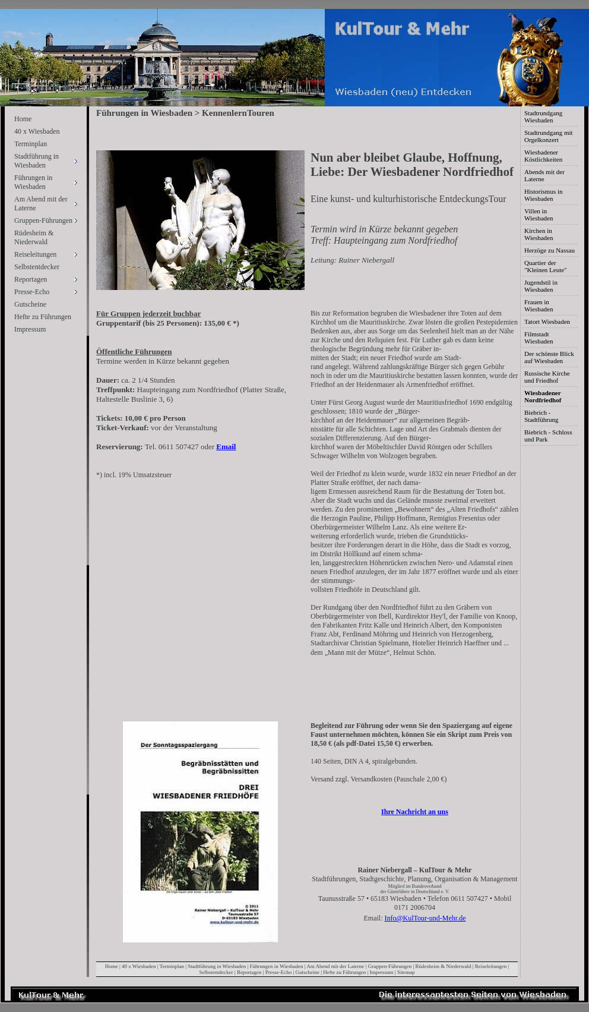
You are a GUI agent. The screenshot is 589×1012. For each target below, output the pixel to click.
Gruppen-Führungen (390, 966)
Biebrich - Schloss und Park (548, 435)
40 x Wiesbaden (37, 131)
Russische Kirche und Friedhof (547, 377)
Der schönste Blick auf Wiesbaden (549, 357)
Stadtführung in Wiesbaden (217, 966)
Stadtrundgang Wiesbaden (543, 116)
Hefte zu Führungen (42, 317)
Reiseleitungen (491, 966)
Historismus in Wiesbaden (543, 195)
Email (226, 446)
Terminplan (30, 144)
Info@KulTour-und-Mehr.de (425, 918)
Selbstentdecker (36, 267)
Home (22, 119)
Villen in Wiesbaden (538, 214)
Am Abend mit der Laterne (335, 966)
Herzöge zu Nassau (549, 250)
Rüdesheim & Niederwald (33, 237)
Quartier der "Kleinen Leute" (545, 266)
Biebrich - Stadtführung (541, 416)
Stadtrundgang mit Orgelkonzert (548, 136)
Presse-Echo (278, 972)
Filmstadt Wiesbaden (538, 337)
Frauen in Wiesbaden (538, 305)
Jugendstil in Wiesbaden (541, 286)
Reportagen (249, 972)
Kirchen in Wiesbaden (538, 234)
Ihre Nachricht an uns (414, 812)
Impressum (30, 329)
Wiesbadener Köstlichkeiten (543, 156)
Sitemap (406, 972)
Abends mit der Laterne (544, 175)
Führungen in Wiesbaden (276, 966)
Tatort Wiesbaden (547, 321)
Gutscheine (30, 304)
